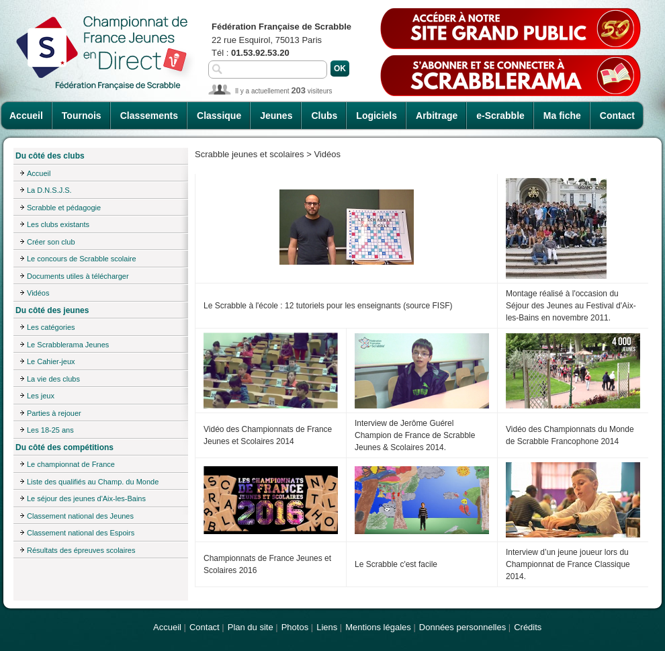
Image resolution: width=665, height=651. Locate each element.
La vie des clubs (53, 379)
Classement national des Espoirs (80, 533)
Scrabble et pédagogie (64, 208)
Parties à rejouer (54, 413)
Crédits (527, 627)
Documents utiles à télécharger (78, 276)
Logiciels (376, 115)
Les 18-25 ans (50, 430)
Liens (326, 627)
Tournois (81, 115)
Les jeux (40, 396)
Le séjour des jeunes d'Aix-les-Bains (86, 498)
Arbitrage (436, 115)
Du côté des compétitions (64, 447)
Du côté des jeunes (52, 310)
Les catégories (51, 327)
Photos (294, 627)
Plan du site (250, 627)
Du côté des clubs (50, 156)
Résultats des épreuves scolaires (81, 550)
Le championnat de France (71, 464)
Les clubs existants (58, 224)
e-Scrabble (500, 115)
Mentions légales (378, 627)
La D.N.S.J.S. (49, 190)
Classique (219, 115)
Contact (617, 115)
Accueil (26, 115)
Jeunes (276, 115)
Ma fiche (562, 115)
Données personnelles (462, 627)
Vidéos (38, 293)
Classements (149, 115)
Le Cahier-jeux (51, 361)
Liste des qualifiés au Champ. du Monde (93, 482)
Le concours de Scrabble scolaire (81, 259)
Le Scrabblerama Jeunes (68, 345)
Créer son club (51, 242)
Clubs (324, 115)
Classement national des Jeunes (80, 516)
